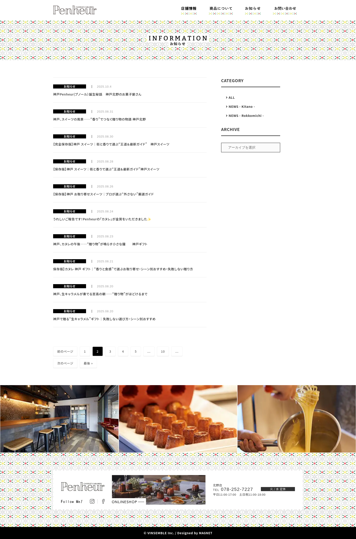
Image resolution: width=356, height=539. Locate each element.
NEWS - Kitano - (242, 106)
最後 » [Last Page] (88, 363)
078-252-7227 (234, 489)
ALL (232, 97)
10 (163, 351)
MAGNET (205, 533)
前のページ (65, 351)
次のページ (65, 363)
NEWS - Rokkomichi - (247, 115)
